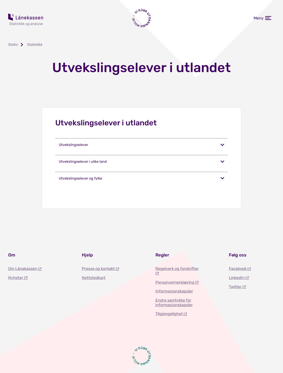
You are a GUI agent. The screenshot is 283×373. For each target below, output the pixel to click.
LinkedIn (237, 277)
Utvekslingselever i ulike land (83, 161)
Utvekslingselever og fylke (80, 178)
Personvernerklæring (175, 282)
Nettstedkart (93, 277)
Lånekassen (26, 17)
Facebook (238, 268)
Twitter (236, 286)
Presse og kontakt (99, 268)
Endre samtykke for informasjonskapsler (174, 302)
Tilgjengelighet (169, 313)
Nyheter (16, 277)
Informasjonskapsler (174, 291)
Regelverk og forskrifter (177, 268)
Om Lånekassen (23, 268)
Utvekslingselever (73, 145)
